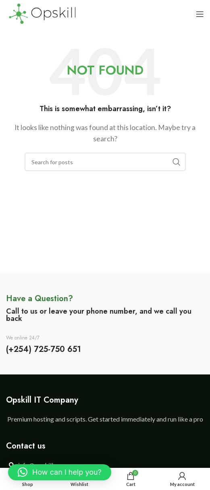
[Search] (105, 162)
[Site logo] (42, 13)
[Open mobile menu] (200, 14)
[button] (59, 472)
